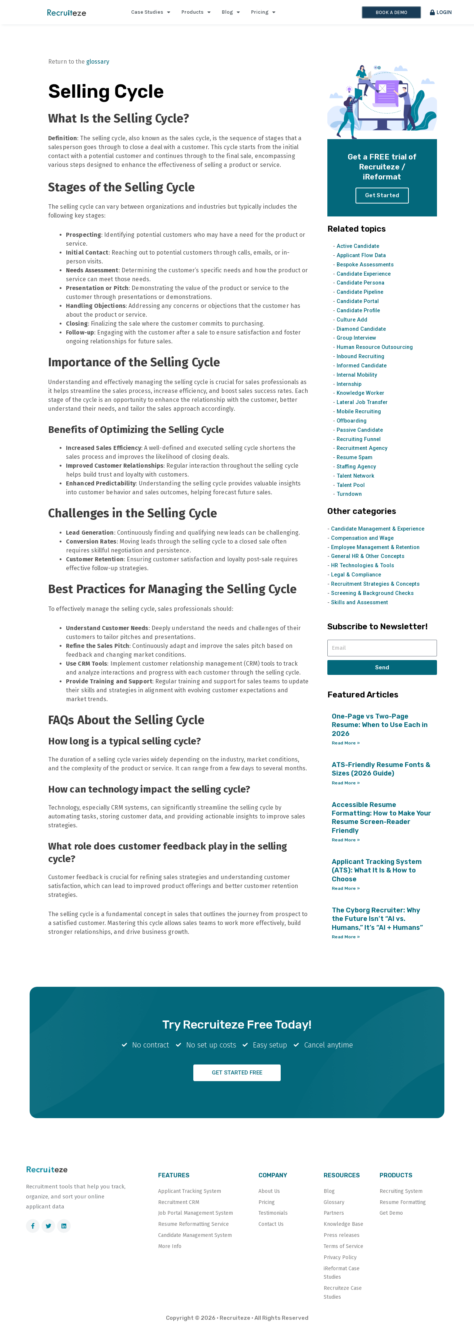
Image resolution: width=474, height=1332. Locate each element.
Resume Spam (355, 460)
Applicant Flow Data (363, 258)
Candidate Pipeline (362, 295)
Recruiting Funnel (360, 441)
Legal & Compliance (357, 577)
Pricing (263, 12)
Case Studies (150, 12)
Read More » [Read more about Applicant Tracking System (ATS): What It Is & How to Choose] (346, 890)
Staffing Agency (357, 469)
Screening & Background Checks (374, 595)
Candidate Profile (359, 313)
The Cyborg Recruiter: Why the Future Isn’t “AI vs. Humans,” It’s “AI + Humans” (377, 921)
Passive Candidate (361, 432)
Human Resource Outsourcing (377, 350)
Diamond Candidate (362, 332)
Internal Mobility (358, 377)
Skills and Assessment (360, 604)
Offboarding (353, 423)
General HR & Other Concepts (370, 558)
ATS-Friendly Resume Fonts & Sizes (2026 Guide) (381, 771)
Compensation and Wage (364, 540)
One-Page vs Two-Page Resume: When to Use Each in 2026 (380, 727)
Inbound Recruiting (362, 359)
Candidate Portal (359, 304)
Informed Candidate (363, 368)
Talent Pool (351, 487)
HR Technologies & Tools (364, 568)
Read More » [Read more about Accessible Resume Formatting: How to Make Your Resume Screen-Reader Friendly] (346, 842)
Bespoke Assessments (366, 268)
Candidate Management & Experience (381, 531)
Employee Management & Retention (378, 549)
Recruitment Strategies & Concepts (377, 586)
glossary (97, 61)
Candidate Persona (362, 286)
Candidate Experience (366, 277)
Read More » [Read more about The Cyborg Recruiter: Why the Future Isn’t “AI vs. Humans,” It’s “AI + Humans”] (346, 939)
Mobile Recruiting (360, 414)
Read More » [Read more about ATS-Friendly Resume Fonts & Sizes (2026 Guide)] (346, 785)
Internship (350, 387)
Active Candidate (359, 249)
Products (196, 12)
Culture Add (352, 322)
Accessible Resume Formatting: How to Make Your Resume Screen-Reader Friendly (381, 820)
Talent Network (356, 478)
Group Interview (357, 341)
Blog (231, 12)
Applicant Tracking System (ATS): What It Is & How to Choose (377, 872)
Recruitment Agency (363, 451)
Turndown (350, 497)
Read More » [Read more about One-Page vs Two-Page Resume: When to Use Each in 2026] (346, 745)
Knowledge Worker (361, 396)
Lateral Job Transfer (364, 405)
